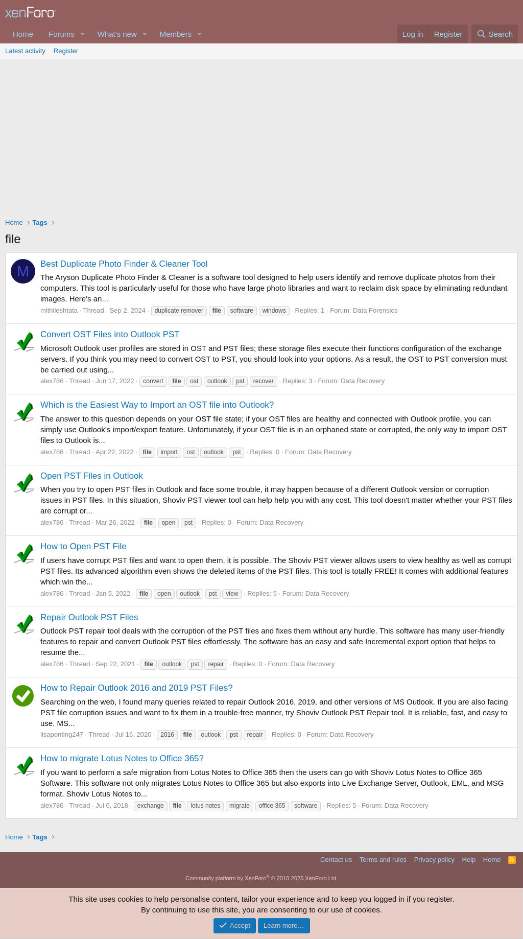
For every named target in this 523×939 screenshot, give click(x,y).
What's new (117, 34)
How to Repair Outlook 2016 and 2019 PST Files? (136, 688)
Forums (62, 34)
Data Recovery (363, 381)
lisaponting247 (61, 734)
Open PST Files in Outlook (91, 476)
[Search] (494, 34)
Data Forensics (375, 310)
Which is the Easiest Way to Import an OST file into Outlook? (157, 405)
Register (66, 51)
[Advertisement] (261, 135)
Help (469, 859)
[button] (83, 34)
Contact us (336, 859)
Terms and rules (383, 859)
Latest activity (25, 51)
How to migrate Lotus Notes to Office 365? (122, 758)
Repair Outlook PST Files (89, 617)
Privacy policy (434, 859)
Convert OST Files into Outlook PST (110, 334)
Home (23, 34)
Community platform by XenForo (261, 878)
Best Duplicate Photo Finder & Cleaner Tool (124, 264)
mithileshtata (59, 310)
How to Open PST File (83, 546)
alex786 (52, 381)
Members (176, 34)
